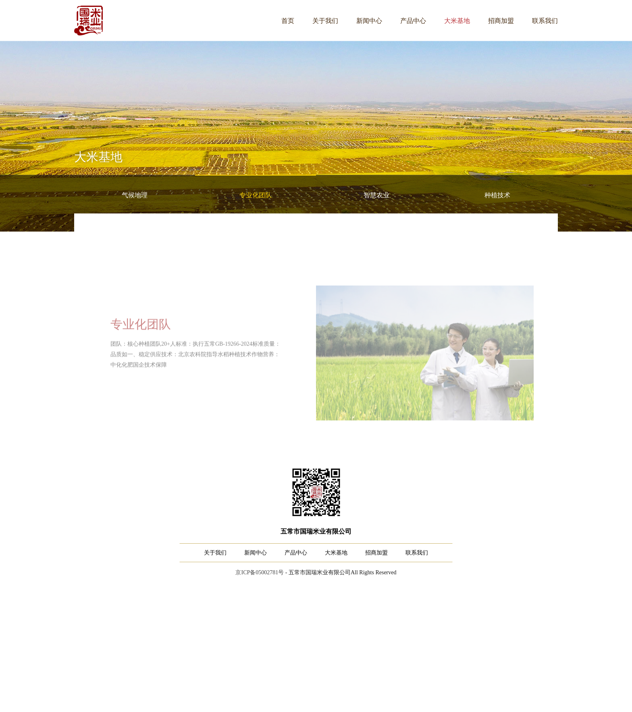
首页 (287, 20)
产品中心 (413, 20)
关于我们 (325, 20)
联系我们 (545, 20)
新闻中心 (369, 20)
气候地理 (135, 195)
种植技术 (497, 195)
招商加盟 (501, 20)
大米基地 (457, 20)
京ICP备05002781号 (259, 572)
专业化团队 (255, 195)
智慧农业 (376, 195)
